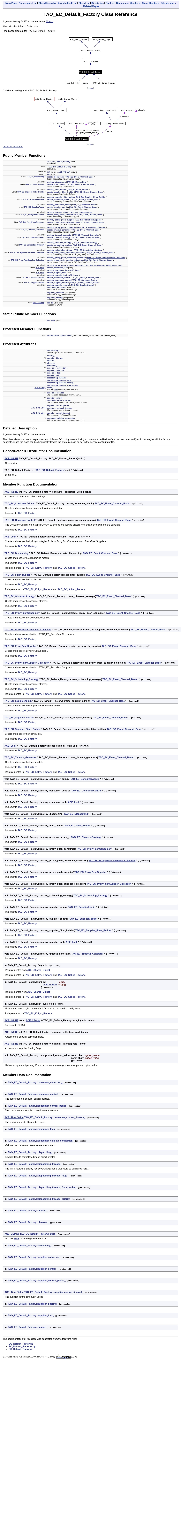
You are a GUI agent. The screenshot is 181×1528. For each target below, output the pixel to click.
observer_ (51, 363)
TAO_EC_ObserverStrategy (33, 238)
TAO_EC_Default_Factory (58, 162)
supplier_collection (55, 293)
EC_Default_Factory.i (20, 1349)
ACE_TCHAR (64, 172)
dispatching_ (53, 351)
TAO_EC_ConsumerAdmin (33, 200)
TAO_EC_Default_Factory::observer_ (28, 1222)
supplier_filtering (54, 298)
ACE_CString (38, 303)
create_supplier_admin (57, 207)
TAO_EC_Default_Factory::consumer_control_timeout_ (54, 1118)
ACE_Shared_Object (38, 970)
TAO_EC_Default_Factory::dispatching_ (30, 1153)
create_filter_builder (56, 185)
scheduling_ (52, 366)
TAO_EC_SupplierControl (33, 283)
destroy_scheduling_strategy (60, 250)
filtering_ (51, 356)
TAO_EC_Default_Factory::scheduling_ (29, 1246)
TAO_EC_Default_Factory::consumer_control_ (33, 1094)
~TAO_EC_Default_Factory (59, 167)
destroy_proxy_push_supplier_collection (65, 266)
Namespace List (28, 3)
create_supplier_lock (56, 273)
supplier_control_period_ (58, 406)
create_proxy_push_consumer (61, 223)
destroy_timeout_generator (59, 235)
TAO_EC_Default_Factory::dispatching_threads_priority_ (39, 1199)
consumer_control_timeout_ (60, 408)
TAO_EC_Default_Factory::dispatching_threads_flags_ (38, 1176)
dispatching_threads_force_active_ (63, 386)
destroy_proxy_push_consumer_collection (66, 258)
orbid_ (50, 388)
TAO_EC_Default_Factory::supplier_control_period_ (37, 1281)
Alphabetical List (67, 3)
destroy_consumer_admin (59, 205)
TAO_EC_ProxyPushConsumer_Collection (26, 253)
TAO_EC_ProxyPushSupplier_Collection (27, 260)
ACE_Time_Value (38, 408)
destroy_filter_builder (57, 190)
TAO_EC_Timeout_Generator (32, 230)
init (48, 172)
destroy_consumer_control (59, 280)
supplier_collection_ (56, 371)
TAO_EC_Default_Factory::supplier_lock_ (31, 1316)
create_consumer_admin (58, 200)
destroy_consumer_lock (58, 271)
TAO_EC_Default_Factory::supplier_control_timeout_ (53, 1292)
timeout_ (51, 361)
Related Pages (91, 6)
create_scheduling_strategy (59, 245)
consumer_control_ (56, 393)
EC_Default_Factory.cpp (22, 1347)
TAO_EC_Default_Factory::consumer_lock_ (32, 1129)
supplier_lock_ (53, 376)
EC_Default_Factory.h (21, 1344)
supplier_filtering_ (55, 358)
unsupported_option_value (59, 336)
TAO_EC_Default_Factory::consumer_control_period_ (38, 1106)
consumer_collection (56, 288)
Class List (84, 3)
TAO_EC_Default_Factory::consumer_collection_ (35, 1083)
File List (109, 3)
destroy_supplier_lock (57, 275)
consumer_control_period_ (59, 401)
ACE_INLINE (11, 459)
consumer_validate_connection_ (62, 418)
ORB (56, 390)
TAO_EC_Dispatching (35, 177)
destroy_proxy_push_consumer (61, 228)
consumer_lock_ (54, 373)
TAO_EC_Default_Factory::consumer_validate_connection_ (41, 1141)
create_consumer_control (58, 278)
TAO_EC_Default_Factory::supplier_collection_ (34, 1257)
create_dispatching (56, 177)
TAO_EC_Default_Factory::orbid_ (38, 1234)
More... (49, 21)
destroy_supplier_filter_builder (61, 197)
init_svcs (51, 321)
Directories (97, 3)
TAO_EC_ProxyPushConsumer (31, 223)
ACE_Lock (40, 268)
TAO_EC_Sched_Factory (71, 568)
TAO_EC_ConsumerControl (33, 278)
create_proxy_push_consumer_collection (66, 253)
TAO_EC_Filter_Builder (34, 185)
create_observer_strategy (58, 238)
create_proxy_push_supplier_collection (65, 260)
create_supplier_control (58, 283)
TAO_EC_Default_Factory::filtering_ (28, 1211)
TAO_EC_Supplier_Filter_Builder (30, 192)
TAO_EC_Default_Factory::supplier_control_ (32, 1269)
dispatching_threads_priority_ (60, 383)
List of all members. (13, 147)
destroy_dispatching (56, 182)
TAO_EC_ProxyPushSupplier (32, 215)
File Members (168, 3)
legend (90, 89)
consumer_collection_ (57, 368)
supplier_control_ (55, 398)
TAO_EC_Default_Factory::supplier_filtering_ (33, 1304)
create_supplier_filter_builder (60, 192)
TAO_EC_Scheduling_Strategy (31, 245)
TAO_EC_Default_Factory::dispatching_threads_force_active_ (42, 1188)
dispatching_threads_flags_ (59, 381)
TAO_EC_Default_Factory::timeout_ (27, 1327)
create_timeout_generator (58, 230)
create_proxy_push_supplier (60, 215)
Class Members (150, 3)
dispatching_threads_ (57, 378)
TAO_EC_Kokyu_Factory (38, 568)
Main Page (11, 3)
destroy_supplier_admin (58, 213)
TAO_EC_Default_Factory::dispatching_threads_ (35, 1164)
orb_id (50, 303)
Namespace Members (128, 3)
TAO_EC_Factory (27, 513)
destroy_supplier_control (58, 285)
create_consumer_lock (57, 268)
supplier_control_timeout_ (59, 413)
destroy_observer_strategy (59, 243)
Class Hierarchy (47, 3)
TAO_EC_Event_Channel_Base (79, 177)
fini (48, 175)
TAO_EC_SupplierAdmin (34, 207)
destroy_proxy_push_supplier (60, 220)
